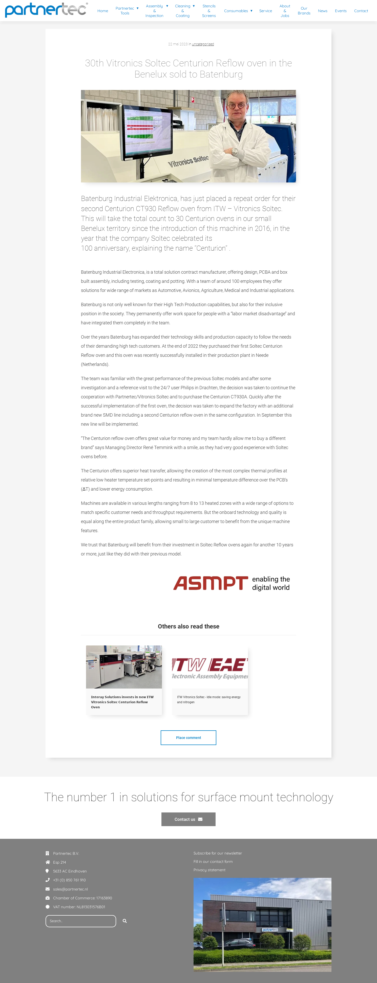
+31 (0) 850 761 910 (69, 880)
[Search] (124, 921)
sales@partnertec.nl (70, 889)
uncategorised (203, 44)
